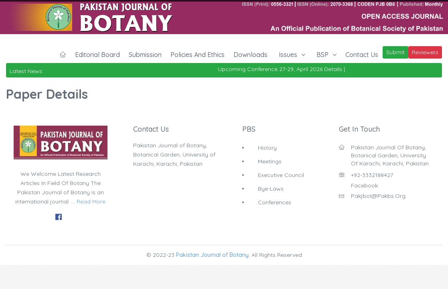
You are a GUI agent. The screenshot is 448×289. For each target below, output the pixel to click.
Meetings (270, 161)
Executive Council (281, 175)
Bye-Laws (271, 188)
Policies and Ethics (197, 55)
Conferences (274, 202)
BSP (322, 55)
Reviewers (425, 52)
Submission (145, 55)
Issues (288, 55)
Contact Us (361, 55)
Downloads (250, 55)
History (267, 147)
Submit (395, 52)
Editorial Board (97, 55)
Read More (91, 201)
